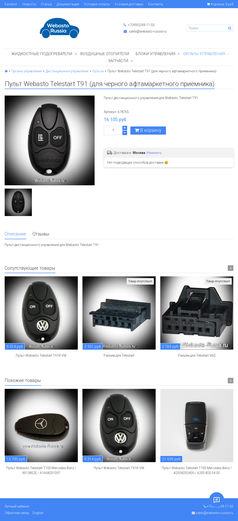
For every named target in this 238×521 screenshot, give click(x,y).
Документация (68, 4)
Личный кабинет (17, 506)
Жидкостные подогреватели (41, 53)
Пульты (98, 71)
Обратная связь (17, 513)
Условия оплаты (97, 4)
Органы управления (204, 53)
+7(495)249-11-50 (139, 25)
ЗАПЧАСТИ (118, 60)
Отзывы (41, 234)
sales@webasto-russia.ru (145, 31)
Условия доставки (129, 4)
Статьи (46, 4)
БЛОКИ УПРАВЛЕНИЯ (155, 53)
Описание (15, 234)
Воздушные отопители (104, 53)
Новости (29, 4)
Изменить (154, 153)
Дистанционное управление (67, 71)
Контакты (155, 4)
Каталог (11, 4)
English (38, 513)
